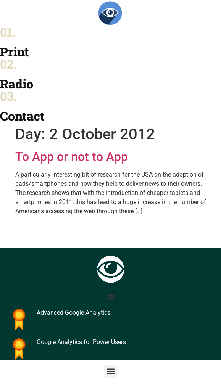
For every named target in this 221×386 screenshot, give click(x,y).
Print (14, 51)
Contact (22, 116)
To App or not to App (71, 157)
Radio (16, 84)
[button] (110, 297)
